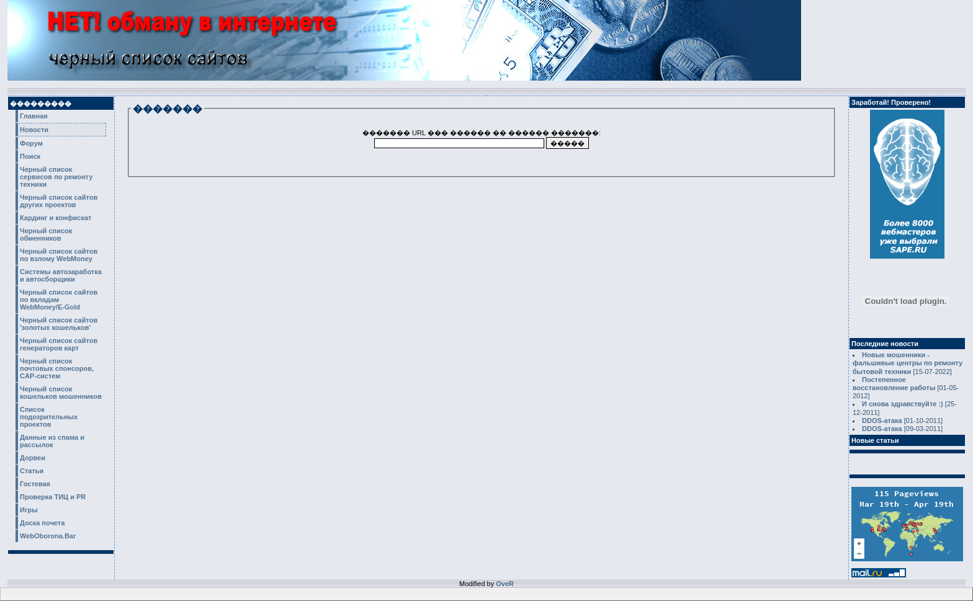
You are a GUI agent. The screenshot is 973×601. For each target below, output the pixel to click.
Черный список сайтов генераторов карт (58, 344)
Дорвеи (32, 457)
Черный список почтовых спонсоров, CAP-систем (57, 368)
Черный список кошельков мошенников (61, 392)
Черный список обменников (46, 234)
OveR (505, 583)
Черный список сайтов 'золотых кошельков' (58, 323)
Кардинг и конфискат (56, 217)
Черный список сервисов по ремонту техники (56, 177)
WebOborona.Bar (48, 536)
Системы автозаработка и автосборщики (61, 275)
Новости (34, 129)
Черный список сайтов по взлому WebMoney (58, 254)
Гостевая (35, 483)
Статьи (31, 470)
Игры (29, 510)
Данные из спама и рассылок (52, 441)
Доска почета (42, 523)
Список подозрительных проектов (49, 417)
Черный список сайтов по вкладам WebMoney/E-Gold (58, 299)
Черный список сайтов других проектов (58, 201)
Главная (34, 116)
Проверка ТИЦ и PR (53, 497)
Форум (31, 143)
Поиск (30, 156)
